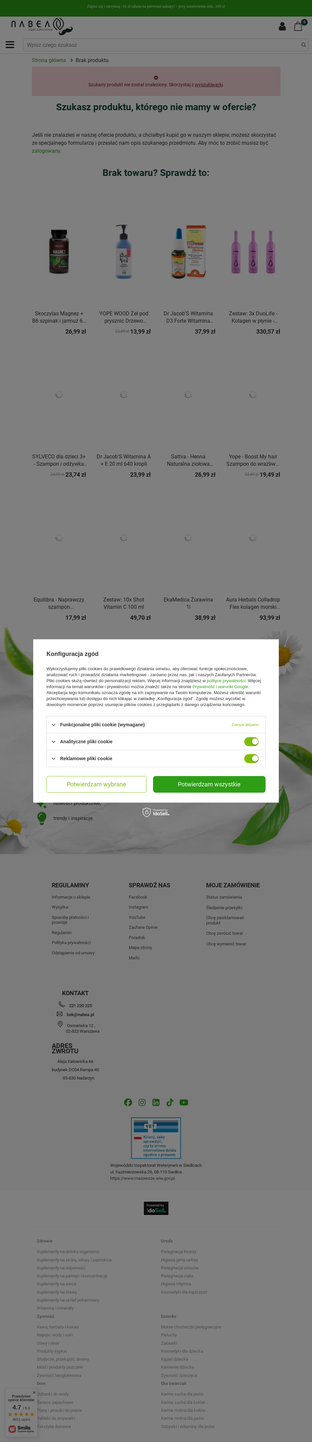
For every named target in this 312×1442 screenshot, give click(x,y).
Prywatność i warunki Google (220, 686)
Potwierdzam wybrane (96, 784)
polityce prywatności (226, 680)
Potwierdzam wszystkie (209, 784)
